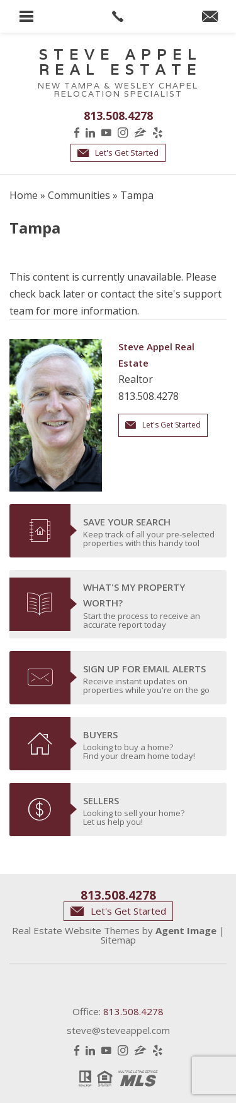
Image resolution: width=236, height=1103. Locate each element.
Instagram (123, 132)
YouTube (106, 132)
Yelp (157, 132)
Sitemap (118, 940)
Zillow (140, 132)
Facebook (76, 132)
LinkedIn (90, 132)
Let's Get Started (118, 152)
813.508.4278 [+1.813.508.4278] (118, 115)
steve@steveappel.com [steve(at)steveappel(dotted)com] (118, 1030)
